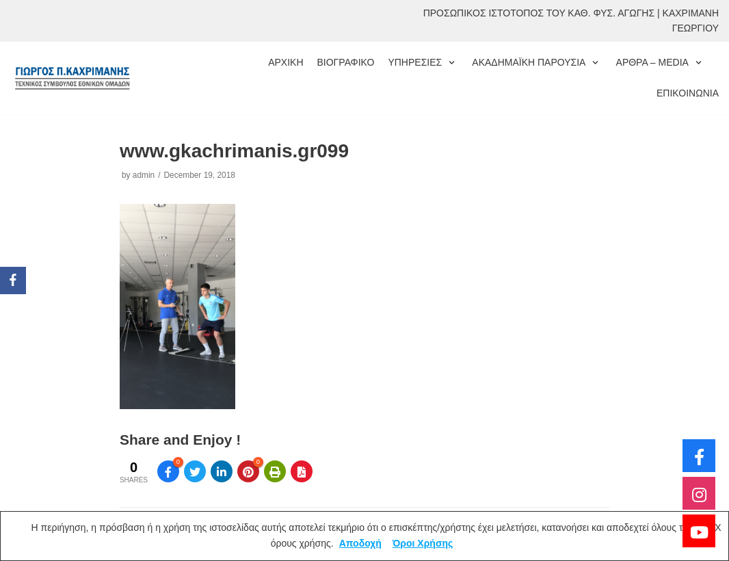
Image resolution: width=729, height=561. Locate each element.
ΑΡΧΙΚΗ (285, 62)
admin (144, 175)
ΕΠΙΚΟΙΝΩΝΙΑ (688, 93)
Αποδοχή (360, 543)
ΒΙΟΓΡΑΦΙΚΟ (346, 62)
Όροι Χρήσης (423, 543)
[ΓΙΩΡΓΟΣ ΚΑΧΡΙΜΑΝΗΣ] (71, 77)
